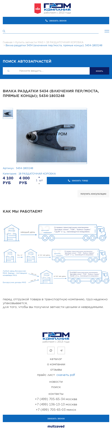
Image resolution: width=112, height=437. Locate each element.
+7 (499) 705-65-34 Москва (56, 399)
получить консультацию (93, 194)
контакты (56, 394)
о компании (56, 364)
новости (56, 382)
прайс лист (56, 375)
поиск (56, 387)
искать (99, 71)
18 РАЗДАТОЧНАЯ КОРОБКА (37, 173)
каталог (56, 359)
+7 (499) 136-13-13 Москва (56, 404)
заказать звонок (58, 20)
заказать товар (80, 180)
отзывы (56, 369)
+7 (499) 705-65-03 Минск (56, 410)
